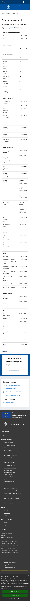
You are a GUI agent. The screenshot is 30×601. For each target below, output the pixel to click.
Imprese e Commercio (9, 472)
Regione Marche (6, 2)
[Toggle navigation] (3, 7)
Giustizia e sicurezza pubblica (12, 491)
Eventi (5, 525)
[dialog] (15, 587)
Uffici (5, 448)
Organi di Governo (9, 443)
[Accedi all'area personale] (23, 2)
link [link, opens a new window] (6, 588)
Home (3, 13)
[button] (15, 598)
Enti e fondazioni (8, 450)
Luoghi (5, 522)
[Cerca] (27, 7)
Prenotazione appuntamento (11, 560)
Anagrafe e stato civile (10, 465)
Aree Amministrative (9, 445)
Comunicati (7, 513)
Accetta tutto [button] (15, 591)
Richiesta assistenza (9, 567)
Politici (5, 453)
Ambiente (6, 496)
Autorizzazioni (7, 501)
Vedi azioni (5, 351)
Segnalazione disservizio (10, 562)
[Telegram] (3, 435)
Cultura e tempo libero (10, 468)
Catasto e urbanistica (9, 477)
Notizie (6, 510)
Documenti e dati (8, 458)
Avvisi (5, 515)
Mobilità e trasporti (9, 481)
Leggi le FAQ (7, 565)
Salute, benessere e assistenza (12, 498)
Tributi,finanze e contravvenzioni (13, 493)
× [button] (28, 575)
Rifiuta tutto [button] (15, 595)
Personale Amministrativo (11, 455)
